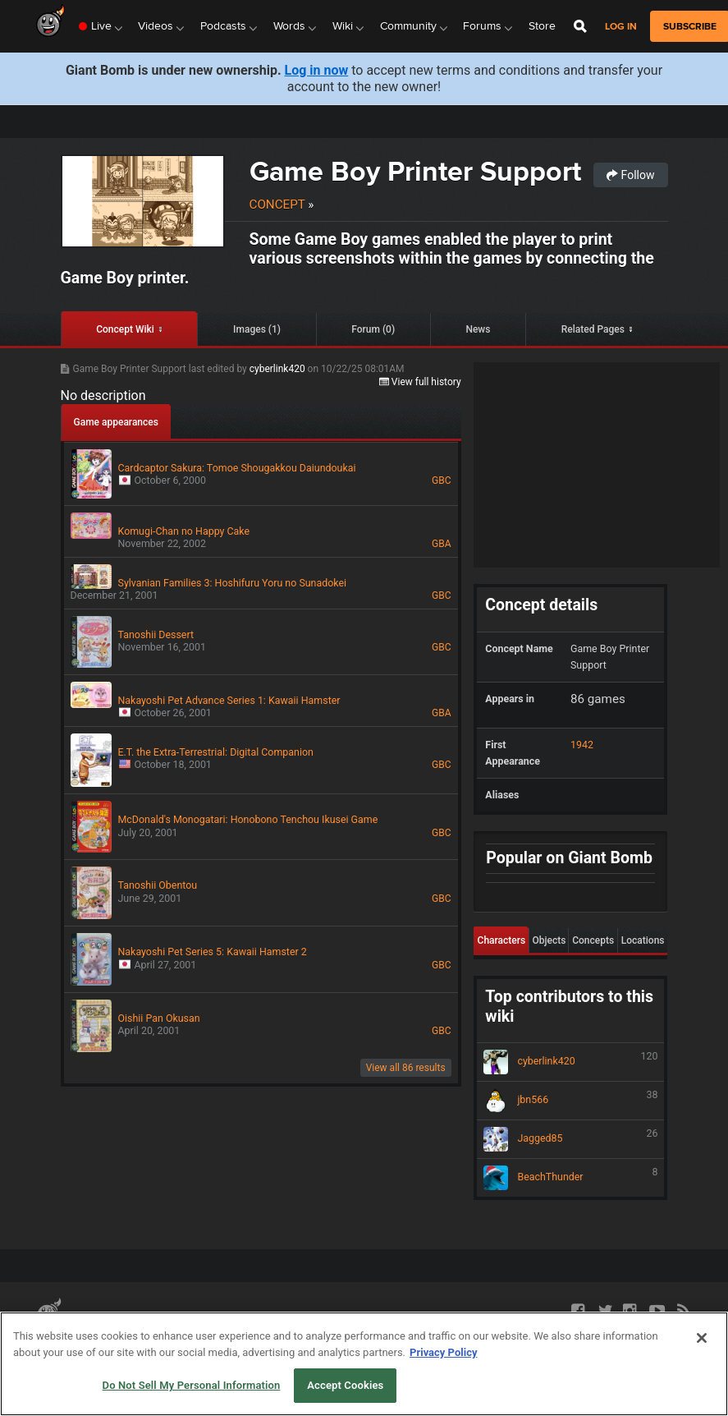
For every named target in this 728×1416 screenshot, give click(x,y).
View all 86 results (406, 1067)
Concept (277, 204)
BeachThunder (570, 1177)
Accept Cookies (345, 1385)
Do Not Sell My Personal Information (192, 1385)
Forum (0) (373, 329)
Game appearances (116, 422)
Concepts (593, 940)
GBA (441, 543)
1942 (581, 744)
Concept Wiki (125, 329)
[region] (364, 1364)
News (477, 329)
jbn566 (570, 1100)
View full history (420, 382)
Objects (548, 940)
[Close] (702, 1338)
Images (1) (257, 329)
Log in (621, 27)
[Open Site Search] (580, 26)
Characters (502, 940)
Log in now (317, 70)
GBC (441, 480)
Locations (643, 940)
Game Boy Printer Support (415, 170)
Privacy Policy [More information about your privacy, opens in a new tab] (443, 1352)
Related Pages (593, 329)
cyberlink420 (279, 369)
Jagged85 (570, 1139)
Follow (630, 175)
